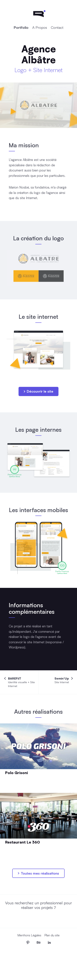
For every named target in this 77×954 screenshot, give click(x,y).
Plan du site (52, 935)
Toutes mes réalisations (38, 873)
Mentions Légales (29, 935)
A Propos (39, 27)
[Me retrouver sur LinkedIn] (49, 942)
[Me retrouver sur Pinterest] (27, 942)
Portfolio (21, 27)
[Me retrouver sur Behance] (38, 942)
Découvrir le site (38, 391)
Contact (57, 27)
